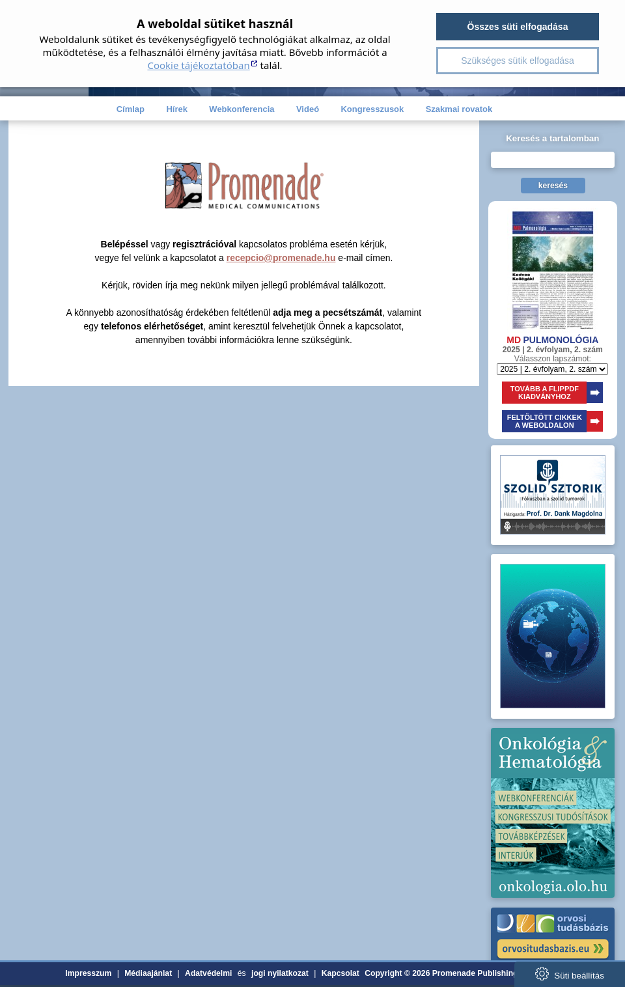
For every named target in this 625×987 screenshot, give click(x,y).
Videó (307, 109)
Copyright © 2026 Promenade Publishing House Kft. (462, 973)
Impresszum (88, 973)
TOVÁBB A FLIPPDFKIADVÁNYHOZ (544, 392)
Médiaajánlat (148, 973)
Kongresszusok (372, 109)
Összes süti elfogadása (517, 26)
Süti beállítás (569, 973)
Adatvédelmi (208, 973)
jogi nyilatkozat (280, 973)
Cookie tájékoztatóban (198, 65)
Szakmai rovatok (459, 109)
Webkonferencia (241, 109)
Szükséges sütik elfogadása (517, 60)
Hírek (177, 109)
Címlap (131, 109)
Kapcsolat (340, 973)
